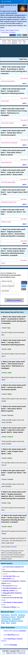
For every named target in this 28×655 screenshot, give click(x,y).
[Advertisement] (14, 50)
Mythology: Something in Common (12, 621)
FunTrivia (10, 645)
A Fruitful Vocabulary (10, 588)
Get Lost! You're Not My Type (13, 597)
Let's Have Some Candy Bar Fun (13, 567)
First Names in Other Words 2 (13, 602)
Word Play (14, 615)
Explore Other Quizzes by (15, 631)
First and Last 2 (8, 586)
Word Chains (7, 578)
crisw (7, 553)
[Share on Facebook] (12, 35)
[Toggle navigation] (25, 1)
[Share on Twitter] (19, 35)
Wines (8, 623)
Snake (3, 623)
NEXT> (25, 83)
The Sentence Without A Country (13, 571)
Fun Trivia (6, 1)
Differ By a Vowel (8, 590)
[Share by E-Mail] (24, 35)
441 (24, 43)
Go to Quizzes (11, 635)
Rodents (13, 623)
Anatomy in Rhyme (9, 607)
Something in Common (8, 617)
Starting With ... (16, 619)
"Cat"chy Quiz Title (9, 576)
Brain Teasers (5, 615)
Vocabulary (21, 615)
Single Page (23, 59)
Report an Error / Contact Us (15, 653)
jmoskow (4, 43)
